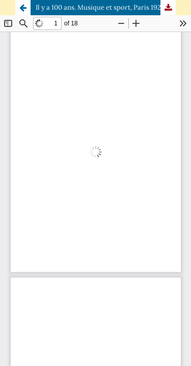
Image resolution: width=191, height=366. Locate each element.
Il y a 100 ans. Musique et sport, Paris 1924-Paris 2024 (106, 7)
